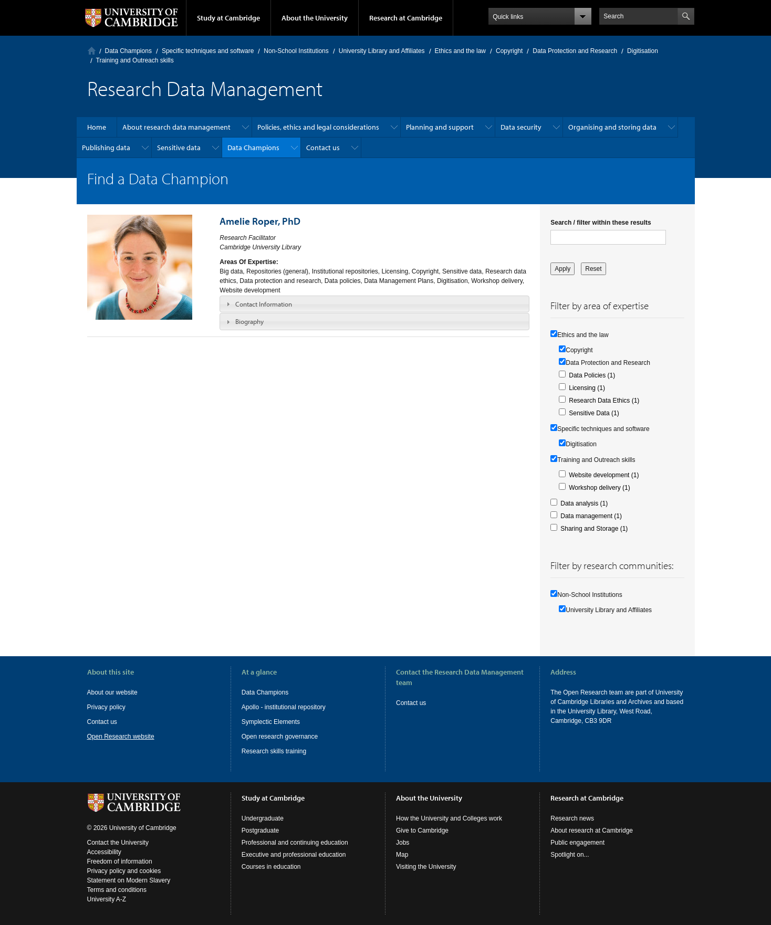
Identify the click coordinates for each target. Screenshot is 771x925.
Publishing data (106, 147)
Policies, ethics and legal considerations (318, 127)
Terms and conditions (117, 890)
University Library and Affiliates (382, 51)
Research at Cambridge (405, 18)
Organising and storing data (612, 127)
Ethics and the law (460, 51)
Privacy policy (106, 707)
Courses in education (271, 866)
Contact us (323, 147)
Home (91, 50)
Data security (521, 127)
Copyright (509, 51)
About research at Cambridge (591, 830)
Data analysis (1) (584, 503)
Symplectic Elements (271, 722)
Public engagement (577, 842)
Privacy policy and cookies (124, 871)
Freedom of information (119, 861)
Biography (249, 321)
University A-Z (107, 899)
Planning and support (440, 127)
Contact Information (263, 304)
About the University (315, 18)
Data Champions (128, 51)
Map (402, 854)
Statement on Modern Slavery (129, 880)
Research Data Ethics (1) (604, 400)
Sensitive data (179, 147)
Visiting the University (426, 866)
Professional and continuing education (295, 842)
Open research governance (280, 736)
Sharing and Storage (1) (594, 528)
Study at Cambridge (228, 18)
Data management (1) (591, 516)
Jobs (402, 842)
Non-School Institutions (296, 51)
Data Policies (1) (592, 375)
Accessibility (104, 852)
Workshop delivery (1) (599, 487)
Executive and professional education (294, 854)
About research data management (176, 127)
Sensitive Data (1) (594, 413)
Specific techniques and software (208, 51)
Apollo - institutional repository (284, 707)
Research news (572, 818)
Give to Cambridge (422, 830)
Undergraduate (263, 818)
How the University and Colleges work (449, 818)
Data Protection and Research (575, 51)
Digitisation (642, 51)
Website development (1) (604, 475)
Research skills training (274, 751)
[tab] (374, 304)
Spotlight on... (569, 854)
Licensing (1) (587, 388)
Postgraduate (260, 830)
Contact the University (118, 842)
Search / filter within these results (600, 222)
